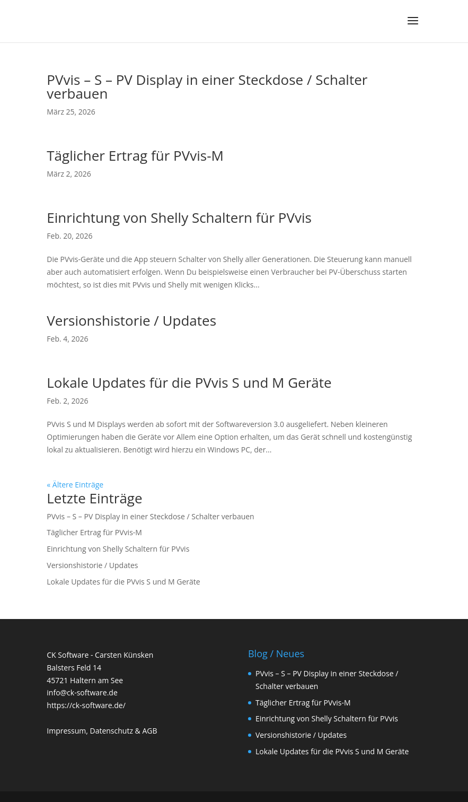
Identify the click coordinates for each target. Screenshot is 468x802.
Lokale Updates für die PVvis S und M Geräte (189, 382)
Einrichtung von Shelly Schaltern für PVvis (179, 217)
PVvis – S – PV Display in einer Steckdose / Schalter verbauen (207, 86)
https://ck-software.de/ (86, 705)
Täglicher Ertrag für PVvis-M (135, 155)
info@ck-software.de (82, 692)
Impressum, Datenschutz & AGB (102, 731)
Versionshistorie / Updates (131, 320)
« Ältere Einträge (75, 485)
